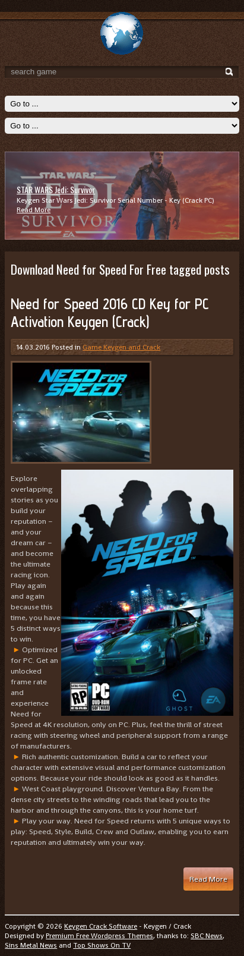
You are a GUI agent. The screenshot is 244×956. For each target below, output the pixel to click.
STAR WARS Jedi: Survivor (56, 189)
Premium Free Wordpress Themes (99, 936)
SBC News (207, 936)
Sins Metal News (31, 945)
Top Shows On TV (102, 945)
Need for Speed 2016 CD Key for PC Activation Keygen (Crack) (110, 313)
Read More (33, 210)
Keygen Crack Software (100, 926)
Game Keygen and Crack (121, 347)
